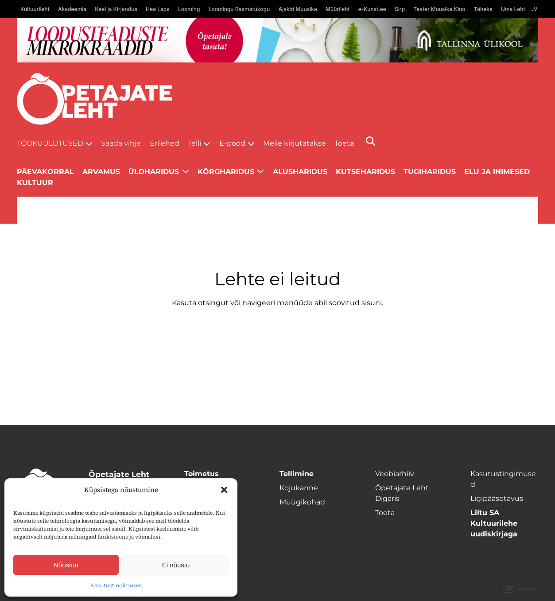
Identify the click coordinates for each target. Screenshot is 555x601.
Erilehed (164, 143)
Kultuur (35, 182)
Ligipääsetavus (496, 498)
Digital (521, 589)
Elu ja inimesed (497, 171)
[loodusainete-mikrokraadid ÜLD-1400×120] (278, 40)
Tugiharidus (430, 171)
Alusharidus (300, 171)
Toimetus (201, 473)
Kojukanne (298, 488)
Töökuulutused (50, 143)
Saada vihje (121, 143)
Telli (194, 143)
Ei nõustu (176, 565)
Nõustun (66, 565)
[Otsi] (370, 141)
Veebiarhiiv (394, 473)
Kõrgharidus (226, 171)
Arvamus (101, 171)
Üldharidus (153, 171)
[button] (224, 489)
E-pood (232, 143)
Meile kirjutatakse (294, 143)
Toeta (344, 143)
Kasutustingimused (116, 585)
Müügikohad (302, 502)
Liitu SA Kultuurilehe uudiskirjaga (493, 523)
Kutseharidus (365, 171)
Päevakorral (45, 171)
